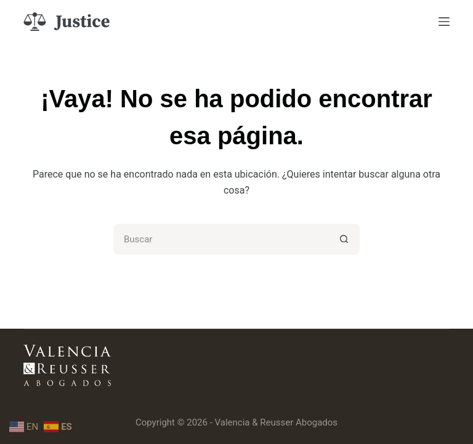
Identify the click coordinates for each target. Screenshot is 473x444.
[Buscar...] (221, 239)
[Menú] (444, 21)
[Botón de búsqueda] (344, 239)
